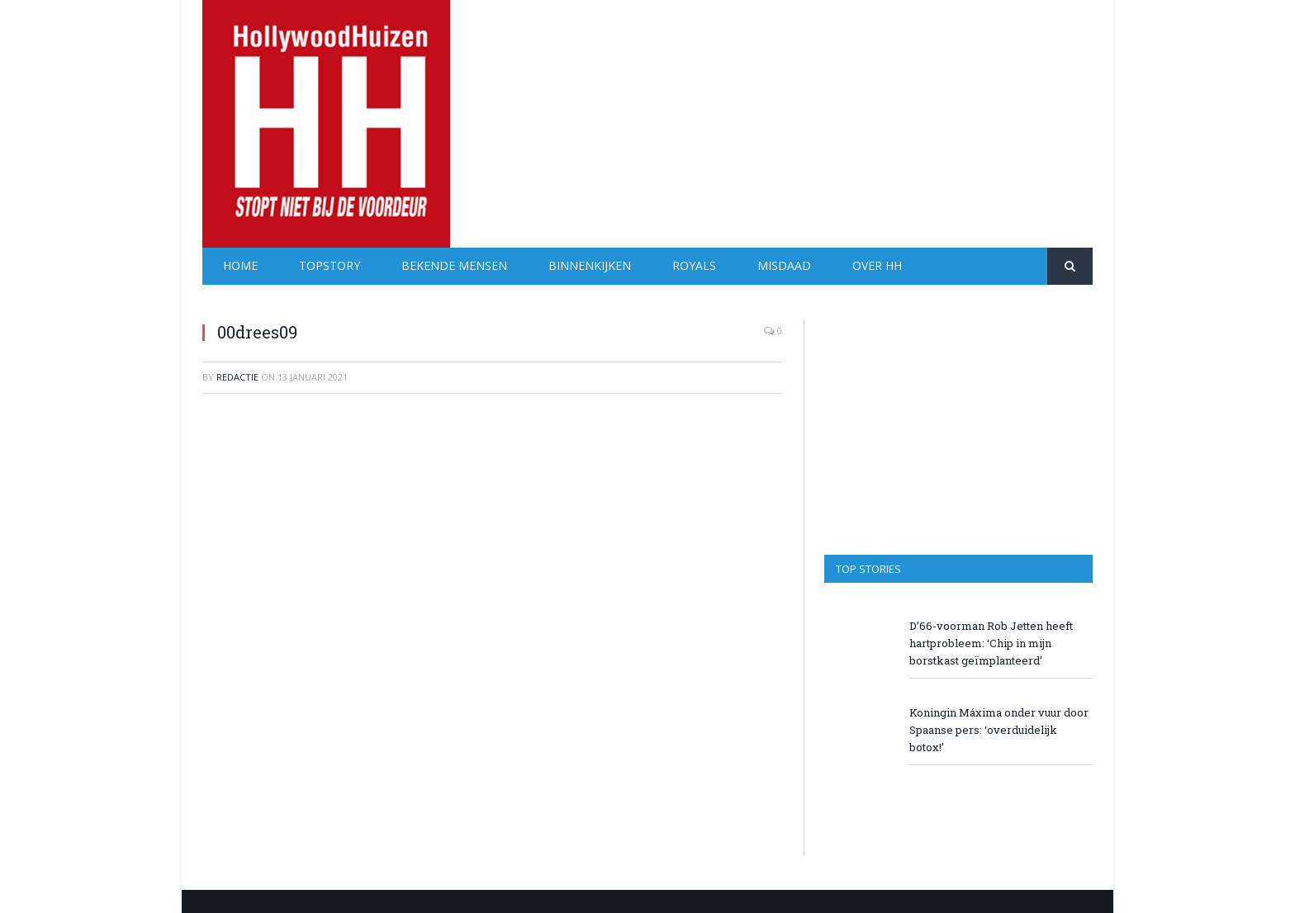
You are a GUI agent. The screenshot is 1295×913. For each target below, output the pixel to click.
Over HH (877, 265)
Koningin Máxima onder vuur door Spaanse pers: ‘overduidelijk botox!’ (999, 730)
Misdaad (784, 265)
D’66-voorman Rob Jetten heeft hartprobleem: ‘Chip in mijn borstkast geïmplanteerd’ (991, 643)
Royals (694, 265)
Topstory (329, 265)
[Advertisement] (792, 115)
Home (240, 265)
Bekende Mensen (454, 265)
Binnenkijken (589, 265)
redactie (237, 377)
